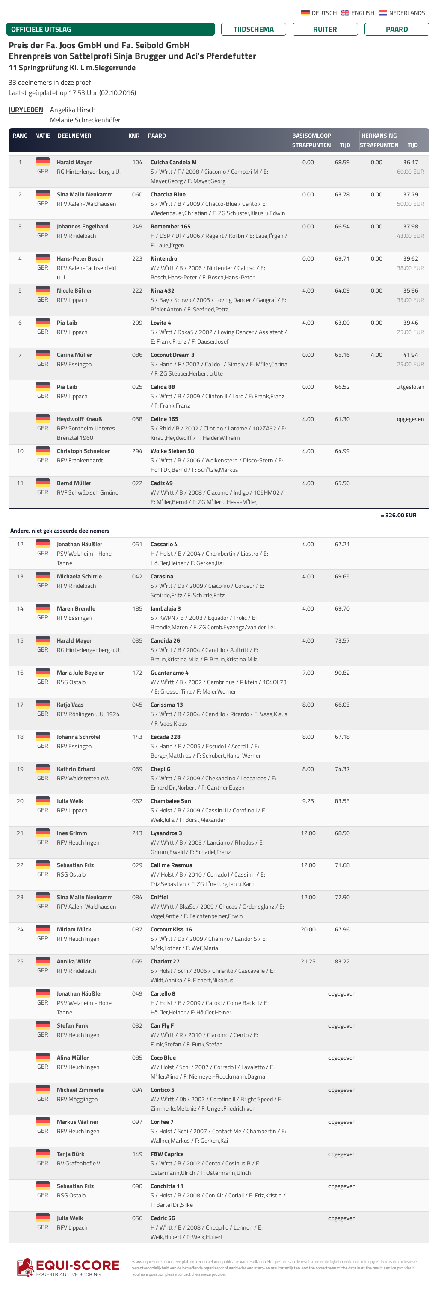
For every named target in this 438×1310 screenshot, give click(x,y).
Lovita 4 (161, 322)
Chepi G (161, 769)
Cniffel (160, 897)
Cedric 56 (163, 1218)
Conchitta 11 (168, 1186)
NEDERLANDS (407, 13)
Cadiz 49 (162, 483)
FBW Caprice (168, 1154)
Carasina (163, 576)
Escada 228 (166, 736)
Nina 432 (163, 290)
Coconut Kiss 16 (172, 929)
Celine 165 (165, 419)
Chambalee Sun (171, 801)
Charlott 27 (166, 961)
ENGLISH (363, 13)
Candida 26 (166, 640)
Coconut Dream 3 (173, 354)
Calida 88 (163, 386)
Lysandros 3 (167, 833)
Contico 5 (163, 1089)
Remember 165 (171, 226)
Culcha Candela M (174, 162)
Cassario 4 (165, 544)
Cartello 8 (164, 993)
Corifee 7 (163, 1121)
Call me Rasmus (172, 865)
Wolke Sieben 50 (173, 451)
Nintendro (164, 258)
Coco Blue (164, 1057)
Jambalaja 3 (166, 608)
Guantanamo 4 (170, 672)
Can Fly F (163, 1025)
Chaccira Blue (169, 194)
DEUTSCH (324, 13)
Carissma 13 (167, 704)
